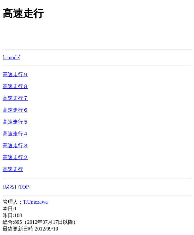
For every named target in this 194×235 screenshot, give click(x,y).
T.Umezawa (35, 202)
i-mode (11, 57)
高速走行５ (15, 122)
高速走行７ (15, 98)
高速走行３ (15, 145)
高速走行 (13, 169)
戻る (9, 187)
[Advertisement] (54, 36)
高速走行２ (15, 157)
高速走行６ (15, 110)
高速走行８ (15, 86)
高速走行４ (15, 133)
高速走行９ (15, 74)
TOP (24, 187)
